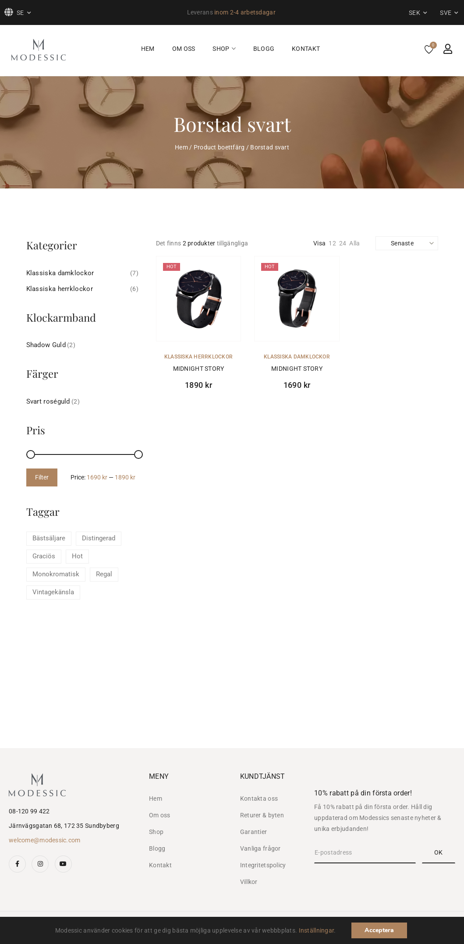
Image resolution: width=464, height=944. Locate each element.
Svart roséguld (48, 401)
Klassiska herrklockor (198, 357)
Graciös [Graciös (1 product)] (43, 556)
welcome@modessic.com (45, 840)
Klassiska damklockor (297, 357)
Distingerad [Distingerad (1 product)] (98, 538)
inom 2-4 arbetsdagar (245, 12)
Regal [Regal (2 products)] (104, 574)
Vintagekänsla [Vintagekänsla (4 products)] (53, 592)
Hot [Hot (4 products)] (77, 556)
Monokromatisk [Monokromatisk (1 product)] (55, 574)
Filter (42, 477)
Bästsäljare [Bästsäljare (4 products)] (48, 538)
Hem (181, 147)
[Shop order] (405, 243)
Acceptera (379, 930)
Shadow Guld (46, 345)
